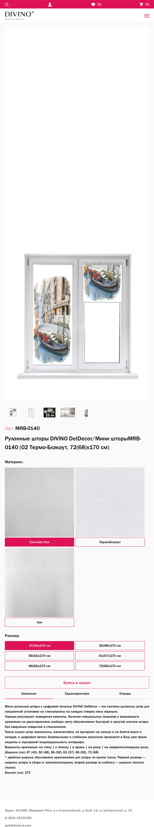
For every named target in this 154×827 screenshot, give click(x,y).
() (144, 4)
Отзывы (125, 693)
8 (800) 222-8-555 (18, 818)
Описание (28, 693)
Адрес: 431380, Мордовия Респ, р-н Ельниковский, (68, 810)
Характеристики (77, 693)
